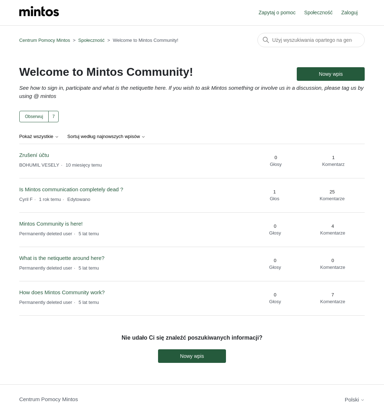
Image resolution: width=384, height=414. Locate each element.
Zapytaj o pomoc (277, 12)
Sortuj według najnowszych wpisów (106, 136)
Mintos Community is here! (51, 224)
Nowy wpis (331, 74)
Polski (355, 399)
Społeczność (318, 12)
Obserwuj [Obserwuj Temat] (34, 116)
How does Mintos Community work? (62, 292)
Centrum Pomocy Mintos (45, 40)
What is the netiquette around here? (62, 258)
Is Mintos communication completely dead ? (71, 189)
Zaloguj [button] (349, 12)
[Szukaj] (311, 40)
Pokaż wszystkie (39, 136)
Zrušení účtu (34, 155)
